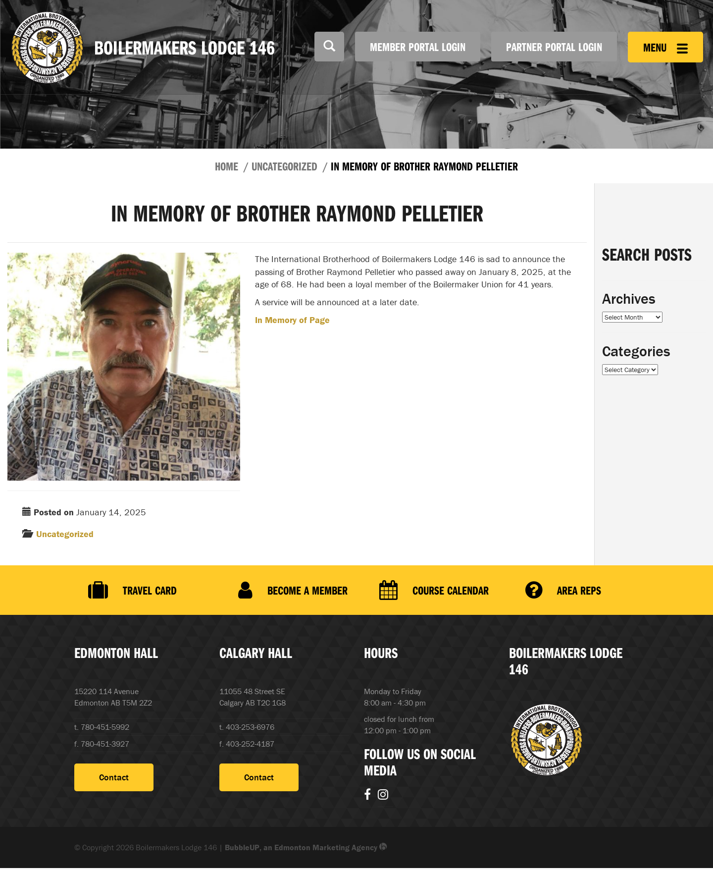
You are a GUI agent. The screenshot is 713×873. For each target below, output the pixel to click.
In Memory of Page (292, 320)
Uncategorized (284, 166)
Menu (665, 47)
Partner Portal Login (554, 46)
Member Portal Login (417, 46)
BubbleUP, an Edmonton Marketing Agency (306, 847)
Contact (114, 777)
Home (226, 166)
